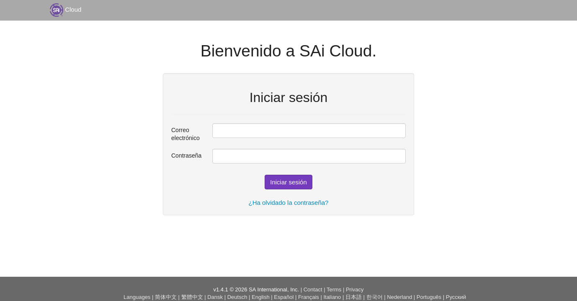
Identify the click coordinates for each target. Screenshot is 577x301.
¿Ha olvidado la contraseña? (289, 202)
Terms (334, 289)
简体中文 (166, 297)
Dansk (215, 297)
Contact (313, 289)
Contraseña (185, 155)
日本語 (353, 297)
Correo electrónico (185, 134)
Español (284, 297)
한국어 (374, 297)
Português (429, 297)
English (261, 297)
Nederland (399, 297)
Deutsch (237, 297)
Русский (456, 297)
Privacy (355, 289)
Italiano (332, 297)
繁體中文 (192, 297)
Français (308, 297)
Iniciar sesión (288, 182)
